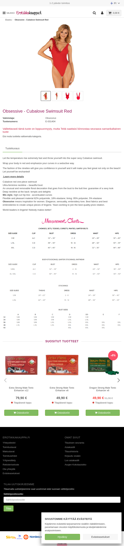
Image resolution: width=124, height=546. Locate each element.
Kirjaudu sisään (73, 456)
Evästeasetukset (100, 537)
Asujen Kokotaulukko (75, 464)
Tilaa (8, 508)
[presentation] (5, 380)
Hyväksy (62, 537)
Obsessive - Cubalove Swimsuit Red (31, 20)
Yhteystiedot (9, 442)
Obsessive (50, 118)
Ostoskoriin (21, 412)
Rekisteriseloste (11, 464)
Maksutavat (8, 451)
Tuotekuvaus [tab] (12, 148)
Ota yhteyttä (9, 469)
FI (115, 4)
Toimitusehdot (10, 456)
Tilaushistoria (71, 451)
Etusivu (8, 20)
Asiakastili (70, 447)
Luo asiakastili (72, 460)
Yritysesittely (9, 460)
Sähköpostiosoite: (14, 494)
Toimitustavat (9, 447)
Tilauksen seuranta (74, 442)
